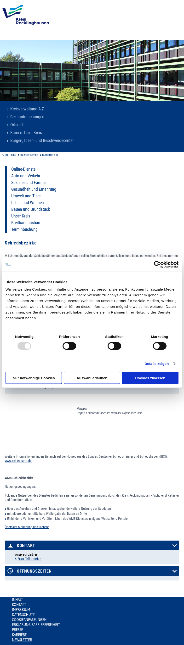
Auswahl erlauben (92, 378)
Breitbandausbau (25, 222)
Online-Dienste (23, 169)
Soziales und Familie (28, 182)
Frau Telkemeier (29, 559)
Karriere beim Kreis (26, 132)
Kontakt (26, 545)
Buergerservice (29, 155)
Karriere (19, 635)
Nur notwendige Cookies (34, 378)
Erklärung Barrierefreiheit (36, 625)
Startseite (10, 155)
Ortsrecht (18, 124)
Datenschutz (23, 615)
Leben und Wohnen (27, 202)
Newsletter (22, 640)
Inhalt (17, 600)
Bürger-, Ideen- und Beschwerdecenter (42, 140)
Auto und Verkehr (25, 175)
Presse (17, 630)
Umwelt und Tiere (25, 196)
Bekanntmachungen (27, 116)
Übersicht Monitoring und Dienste (27, 527)
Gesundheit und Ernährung (33, 189)
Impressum (21, 610)
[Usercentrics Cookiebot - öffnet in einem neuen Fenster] (157, 264)
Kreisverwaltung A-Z (27, 109)
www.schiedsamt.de (18, 461)
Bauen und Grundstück (30, 209)
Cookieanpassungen (29, 620)
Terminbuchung (24, 229)
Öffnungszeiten (34, 571)
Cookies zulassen (150, 378)
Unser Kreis (20, 216)
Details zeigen (156, 363)
